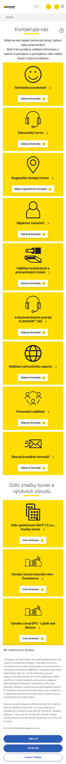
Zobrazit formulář (33, 468)
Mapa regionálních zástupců (33, 189)
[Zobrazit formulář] (33, 443)
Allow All (33, 738)
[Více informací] (33, 512)
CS (36, 6)
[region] (33, 704)
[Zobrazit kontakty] (33, 74)
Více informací (32, 540)
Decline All (33, 748)
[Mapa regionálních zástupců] (33, 164)
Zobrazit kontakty (33, 98)
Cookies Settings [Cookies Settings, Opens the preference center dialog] (33, 757)
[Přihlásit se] (56, 6)
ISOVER (9, 17)
